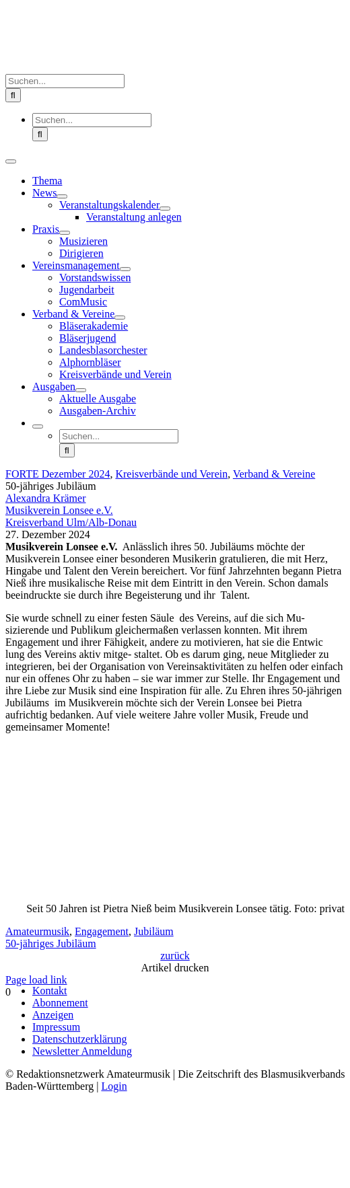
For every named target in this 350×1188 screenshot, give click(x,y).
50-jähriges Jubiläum (50, 943)
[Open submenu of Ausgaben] (80, 390)
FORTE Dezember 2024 (57, 474)
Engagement (102, 931)
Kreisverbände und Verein (171, 474)
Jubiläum (154, 931)
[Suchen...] (65, 81)
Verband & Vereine (274, 474)
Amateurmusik (37, 931)
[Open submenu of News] (62, 196)
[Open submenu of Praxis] (64, 233)
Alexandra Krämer (45, 498)
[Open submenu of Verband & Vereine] (119, 317)
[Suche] (13, 95)
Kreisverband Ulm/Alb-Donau (71, 522)
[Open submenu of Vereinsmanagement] (125, 269)
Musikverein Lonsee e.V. (59, 510)
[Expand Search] (37, 426)
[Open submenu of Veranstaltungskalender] (165, 209)
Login (114, 1086)
